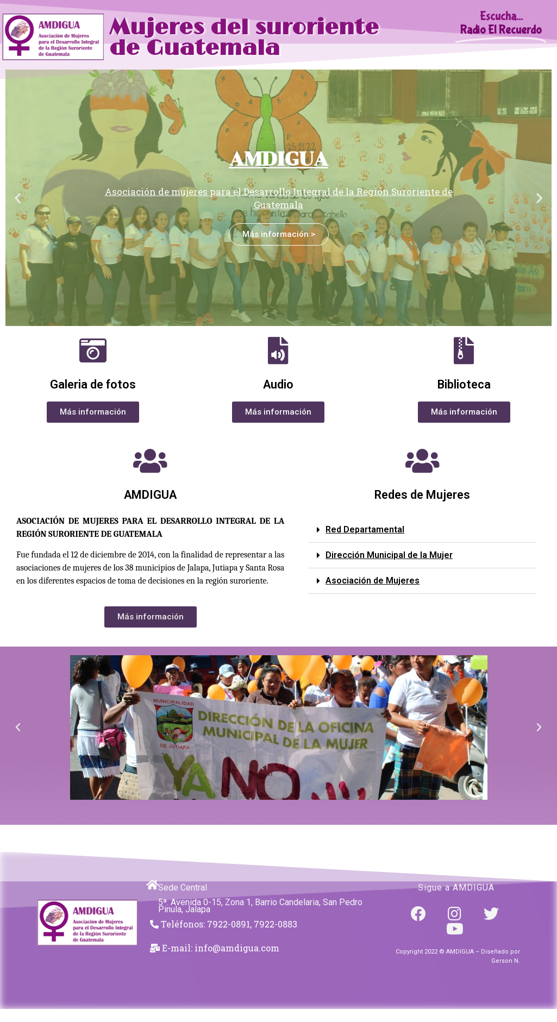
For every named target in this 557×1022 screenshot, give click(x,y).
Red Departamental (365, 529)
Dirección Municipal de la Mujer (389, 555)
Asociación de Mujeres (373, 580)
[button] (17, 198)
